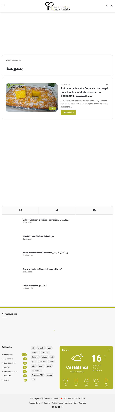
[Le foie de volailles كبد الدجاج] (13, 291)
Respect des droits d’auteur (39, 403)
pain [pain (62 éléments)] (52, 357)
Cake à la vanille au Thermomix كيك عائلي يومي (42, 269)
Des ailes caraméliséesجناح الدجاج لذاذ (38, 236)
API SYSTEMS (80, 399)
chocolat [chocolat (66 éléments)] (45, 352)
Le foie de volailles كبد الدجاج (34, 286)
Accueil (10, 60)
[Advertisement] (57, 33)
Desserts (7, 376)
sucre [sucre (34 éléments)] (49, 366)
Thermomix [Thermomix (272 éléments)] (36, 370)
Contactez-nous (80, 403)
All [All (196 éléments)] (33, 348)
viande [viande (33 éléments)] (49, 375)
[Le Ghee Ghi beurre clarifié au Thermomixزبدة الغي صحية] (13, 226)
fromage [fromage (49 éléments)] (35, 357)
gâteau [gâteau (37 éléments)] (44, 357)
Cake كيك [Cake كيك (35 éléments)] (35, 352)
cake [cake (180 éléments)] (49, 348)
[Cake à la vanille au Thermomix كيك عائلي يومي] (13, 275)
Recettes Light (9, 363)
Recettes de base (10, 371)
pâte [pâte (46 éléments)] (33, 366)
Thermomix (8, 359)
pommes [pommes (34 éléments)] (43, 361)
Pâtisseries (8, 354)
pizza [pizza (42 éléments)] (34, 361)
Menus (6, 367)
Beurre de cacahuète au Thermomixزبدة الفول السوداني (45, 253)
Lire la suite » (68, 112)
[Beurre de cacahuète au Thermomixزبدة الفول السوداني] (13, 258)
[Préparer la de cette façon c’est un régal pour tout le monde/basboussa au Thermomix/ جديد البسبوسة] (32, 97)
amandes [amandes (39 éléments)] (41, 348)
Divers (6, 380)
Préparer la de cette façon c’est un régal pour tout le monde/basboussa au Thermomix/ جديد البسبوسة (84, 92)
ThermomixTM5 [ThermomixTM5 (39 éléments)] (38, 375)
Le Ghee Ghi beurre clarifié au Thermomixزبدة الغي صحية (46, 220)
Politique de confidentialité (62, 403)
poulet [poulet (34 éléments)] (52, 361)
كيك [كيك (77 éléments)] (33, 379)
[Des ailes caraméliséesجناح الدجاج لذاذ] (13, 242)
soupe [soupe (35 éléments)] (41, 366)
